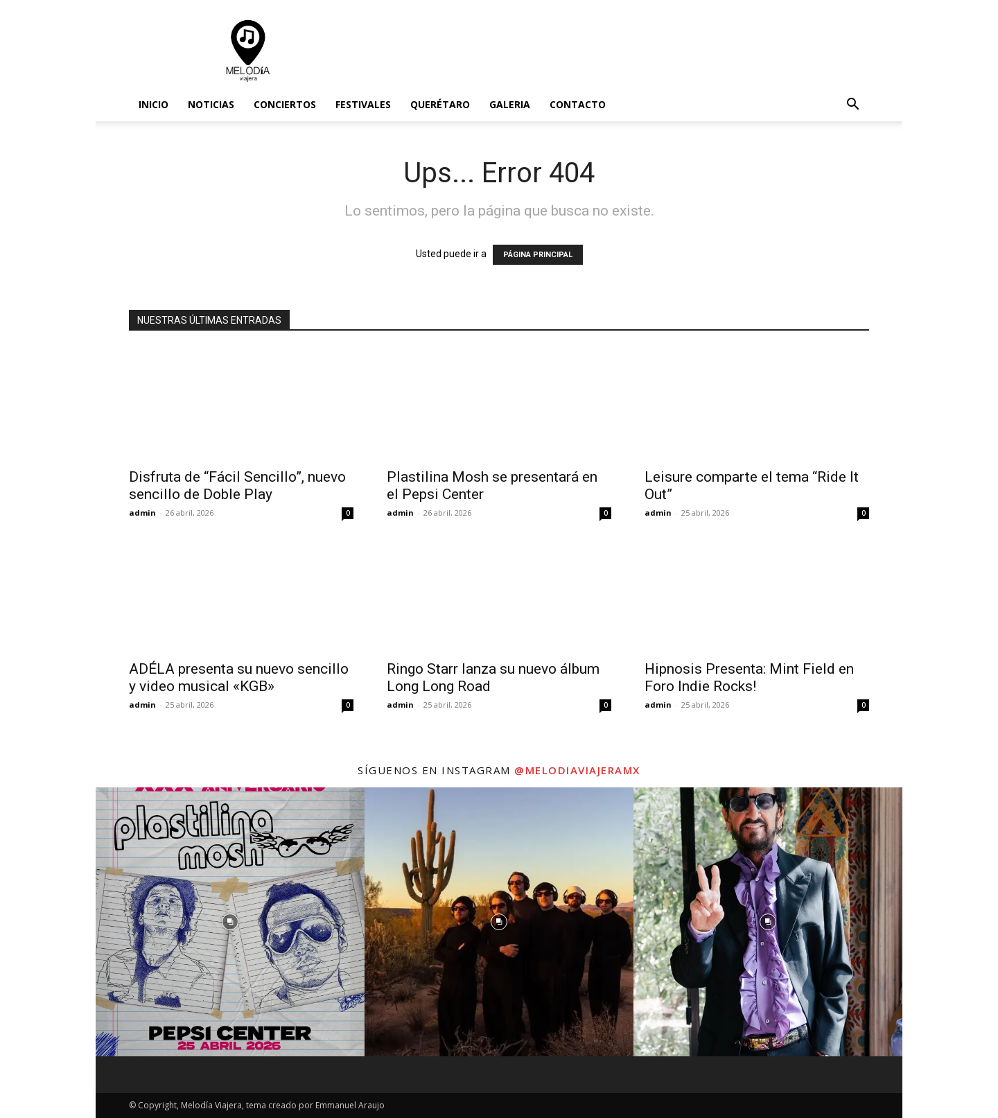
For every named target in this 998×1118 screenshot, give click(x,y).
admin (142, 512)
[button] (852, 105)
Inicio (153, 104)
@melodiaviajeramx (577, 770)
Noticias (211, 104)
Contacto (578, 104)
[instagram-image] (230, 921)
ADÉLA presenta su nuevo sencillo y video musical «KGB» (239, 678)
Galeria (509, 104)
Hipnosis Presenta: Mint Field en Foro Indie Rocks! (749, 678)
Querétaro (440, 104)
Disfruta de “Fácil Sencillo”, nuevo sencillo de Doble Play (237, 486)
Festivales (363, 104)
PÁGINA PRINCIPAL (537, 254)
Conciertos (285, 104)
